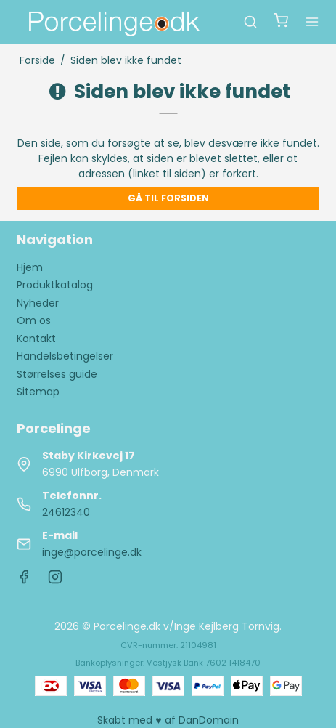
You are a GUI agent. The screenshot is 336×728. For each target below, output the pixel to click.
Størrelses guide (57, 374)
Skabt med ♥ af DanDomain (167, 720)
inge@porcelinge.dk (92, 552)
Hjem (30, 267)
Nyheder (38, 303)
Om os (34, 320)
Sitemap (38, 391)
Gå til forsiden (168, 198)
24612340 (66, 512)
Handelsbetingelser (65, 356)
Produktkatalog (55, 285)
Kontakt (36, 338)
